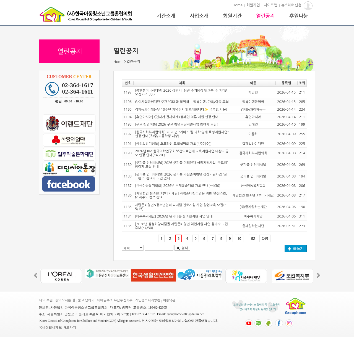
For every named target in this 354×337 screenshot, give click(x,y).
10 (239, 238)
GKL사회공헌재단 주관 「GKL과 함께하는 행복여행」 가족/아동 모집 (182, 102)
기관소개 (166, 16)
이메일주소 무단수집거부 (114, 300)
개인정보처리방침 (147, 300)
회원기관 (232, 16)
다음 (265, 238)
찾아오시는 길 (65, 300)
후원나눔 (298, 16)
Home (238, 5)
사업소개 (199, 16)
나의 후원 (46, 300)
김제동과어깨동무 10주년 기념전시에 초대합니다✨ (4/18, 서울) (181, 109)
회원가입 (253, 5)
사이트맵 (270, 5)
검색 (182, 248)
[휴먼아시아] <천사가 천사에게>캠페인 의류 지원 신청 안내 (176, 117)
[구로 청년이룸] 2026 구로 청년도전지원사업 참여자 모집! (176, 124)
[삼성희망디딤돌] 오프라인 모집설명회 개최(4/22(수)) (173, 143)
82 (253, 238)
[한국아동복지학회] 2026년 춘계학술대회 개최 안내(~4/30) (177, 185)
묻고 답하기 (86, 300)
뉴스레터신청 (291, 5)
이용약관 (169, 300)
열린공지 (265, 16)
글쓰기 (296, 248)
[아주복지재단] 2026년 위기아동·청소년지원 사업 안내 (173, 216)
